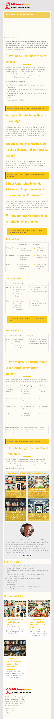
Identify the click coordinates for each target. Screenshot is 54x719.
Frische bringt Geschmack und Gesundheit (18, 589)
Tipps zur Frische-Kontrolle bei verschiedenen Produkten (23, 578)
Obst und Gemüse (12, 580)
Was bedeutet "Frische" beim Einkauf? (17, 566)
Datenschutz (10, 711)
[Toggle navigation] (47, 5)
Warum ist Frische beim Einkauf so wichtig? (20, 568)
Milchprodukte (11, 584)
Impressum (10, 709)
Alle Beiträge (27, 555)
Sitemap (9, 713)
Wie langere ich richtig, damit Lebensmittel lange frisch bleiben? (25, 587)
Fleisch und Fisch (12, 582)
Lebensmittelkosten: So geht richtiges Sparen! (29, 108)
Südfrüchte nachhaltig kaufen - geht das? (28, 441)
